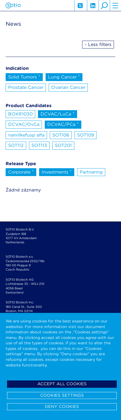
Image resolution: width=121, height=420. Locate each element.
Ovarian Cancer (68, 87)
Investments (57, 172)
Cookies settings (62, 395)
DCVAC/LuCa (58, 113)
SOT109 (85, 135)
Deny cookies (62, 406)
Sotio (13, 5)
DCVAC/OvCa (23, 124)
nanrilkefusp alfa (26, 135)
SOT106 (60, 135)
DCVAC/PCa (63, 124)
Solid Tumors (24, 76)
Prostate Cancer (25, 87)
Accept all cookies (62, 383)
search (104, 5)
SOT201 (63, 145)
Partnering (91, 172)
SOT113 (39, 145)
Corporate (21, 172)
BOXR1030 (20, 114)
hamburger (115, 5)
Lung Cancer (64, 76)
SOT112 (16, 145)
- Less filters (98, 44)
